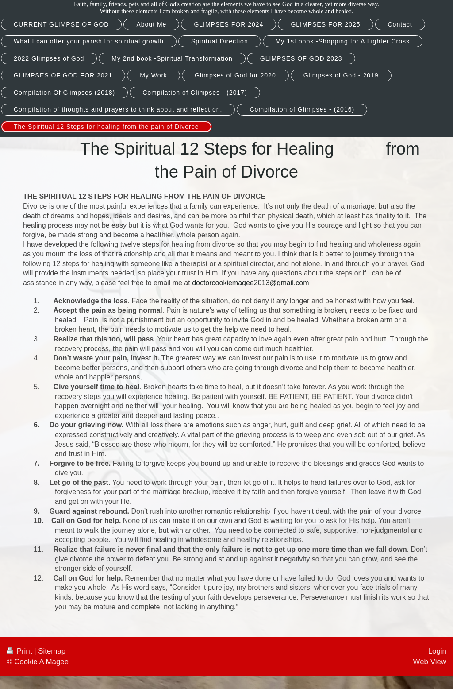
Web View (429, 662)
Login (437, 651)
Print (20, 651)
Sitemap (51, 651)
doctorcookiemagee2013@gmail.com (250, 282)
